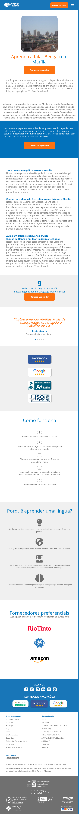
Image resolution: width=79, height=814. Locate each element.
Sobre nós (9, 722)
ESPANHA (45, 744)
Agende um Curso (59, 5)
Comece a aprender (39, 70)
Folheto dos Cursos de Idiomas (17, 741)
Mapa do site (10, 744)
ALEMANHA (46, 741)
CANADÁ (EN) (47, 732)
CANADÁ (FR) (57, 732)
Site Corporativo (12, 735)
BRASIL (44, 719)
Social (8, 732)
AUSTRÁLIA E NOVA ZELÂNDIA (53, 738)
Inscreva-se (9, 128)
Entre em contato (12, 719)
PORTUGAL (46, 722)
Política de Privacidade (14, 747)
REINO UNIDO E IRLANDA (51, 735)
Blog (7, 729)
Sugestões (10, 738)
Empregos (10, 725)
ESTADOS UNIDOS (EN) (50, 725)
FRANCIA (45, 747)
